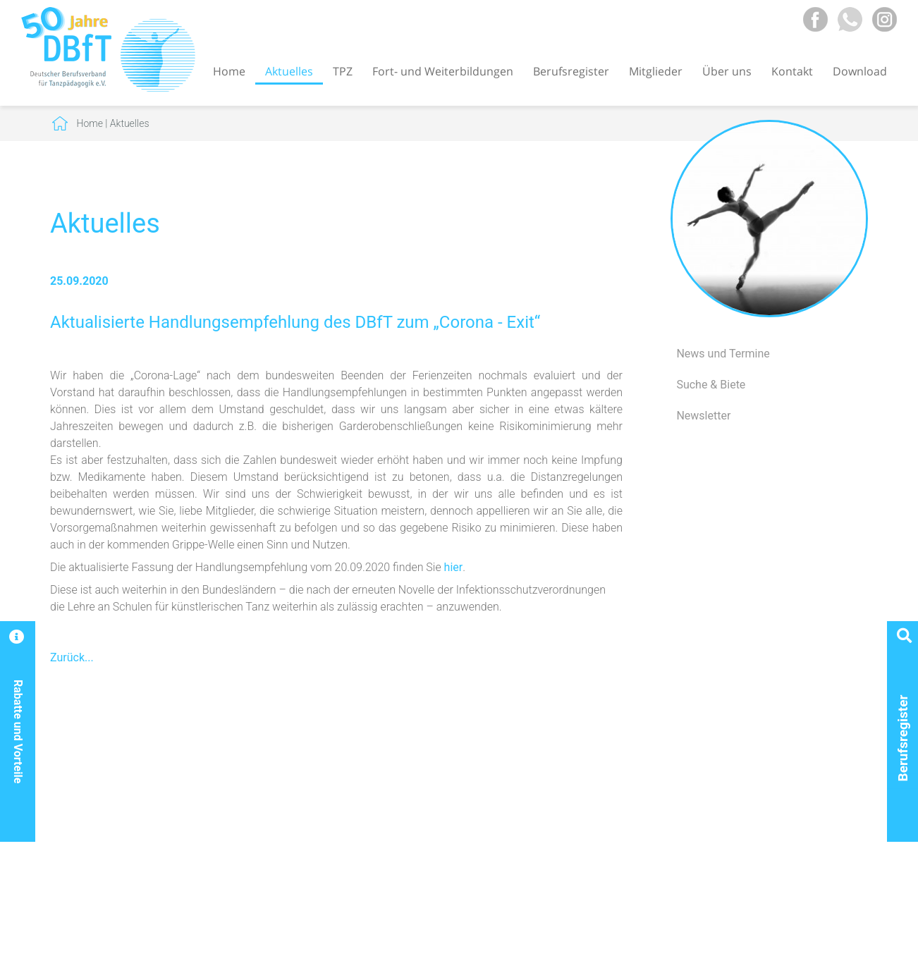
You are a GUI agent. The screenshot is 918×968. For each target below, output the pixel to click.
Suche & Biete (710, 384)
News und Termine (722, 353)
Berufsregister (571, 71)
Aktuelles (289, 71)
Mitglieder (656, 71)
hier (453, 567)
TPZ (343, 71)
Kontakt (792, 71)
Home (229, 71)
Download (860, 71)
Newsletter (703, 415)
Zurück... (72, 657)
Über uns (727, 71)
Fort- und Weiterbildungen (442, 71)
